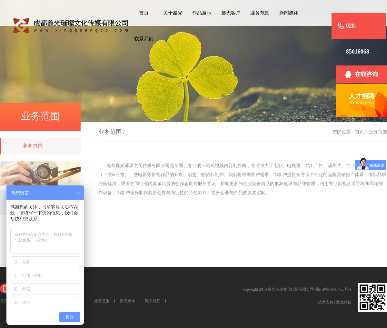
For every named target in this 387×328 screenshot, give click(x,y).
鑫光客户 (231, 12)
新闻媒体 (289, 12)
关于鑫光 (173, 12)
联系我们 (144, 38)
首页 (144, 12)
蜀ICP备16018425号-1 (333, 289)
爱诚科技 (344, 302)
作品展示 (202, 12)
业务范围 (260, 12)
